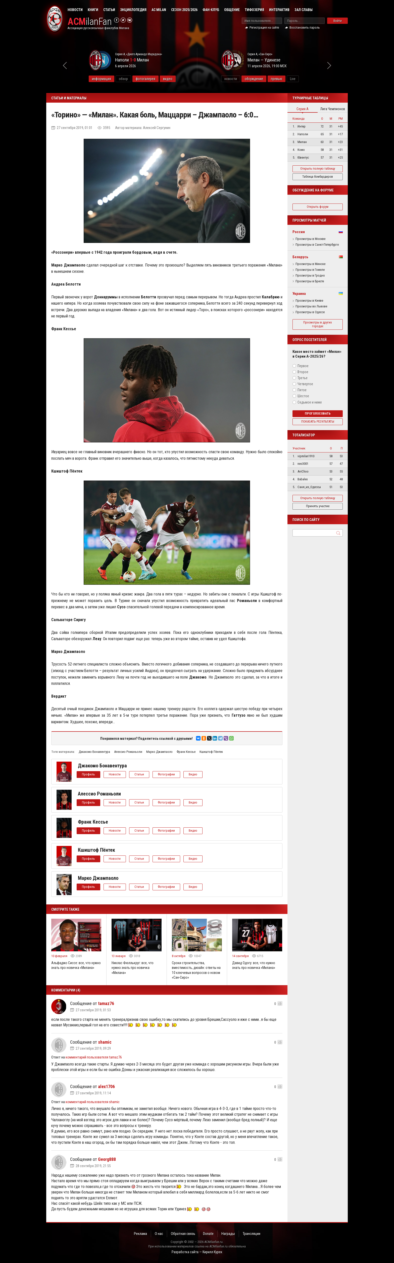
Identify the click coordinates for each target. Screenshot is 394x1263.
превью (276, 79)
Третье (303, 378)
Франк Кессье (186, 752)
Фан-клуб (211, 10)
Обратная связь (183, 1233)
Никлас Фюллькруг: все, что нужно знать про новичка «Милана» (133, 968)
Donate (208, 1233)
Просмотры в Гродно (310, 275)
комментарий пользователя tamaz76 (94, 1057)
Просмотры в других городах (317, 324)
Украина (299, 293)
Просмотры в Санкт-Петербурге (317, 244)
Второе (303, 372)
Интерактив (279, 10)
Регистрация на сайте (264, 27)
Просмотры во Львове (311, 306)
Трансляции (251, 1233)
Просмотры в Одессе (310, 312)
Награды (228, 1233)
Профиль (88, 774)
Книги (93, 10)
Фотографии (166, 774)
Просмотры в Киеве (309, 300)
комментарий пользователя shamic (93, 1102)
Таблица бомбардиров (317, 176)
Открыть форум (317, 207)
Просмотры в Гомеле (310, 270)
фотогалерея (145, 79)
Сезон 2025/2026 (184, 10)
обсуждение (254, 79)
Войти (337, 21)
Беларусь (300, 257)
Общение (232, 10)
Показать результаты (317, 421)
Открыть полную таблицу (317, 168)
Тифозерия (254, 10)
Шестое (303, 396)
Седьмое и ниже (310, 402)
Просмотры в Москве (310, 239)
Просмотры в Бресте (310, 281)
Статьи (109, 10)
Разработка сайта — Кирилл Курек (197, 1252)
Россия (298, 232)
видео (167, 79)
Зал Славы (303, 10)
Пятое (302, 390)
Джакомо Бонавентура (94, 752)
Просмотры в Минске (310, 264)
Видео (193, 774)
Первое (303, 366)
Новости (75, 10)
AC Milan (159, 10)
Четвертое (305, 384)
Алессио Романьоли (128, 752)
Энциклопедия (133, 10)
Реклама (140, 1233)
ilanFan (90, 21)
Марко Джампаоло (159, 752)
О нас (159, 1233)
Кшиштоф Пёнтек (211, 752)
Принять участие (317, 506)
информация (101, 79)
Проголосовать (318, 413)
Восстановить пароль (304, 27)
